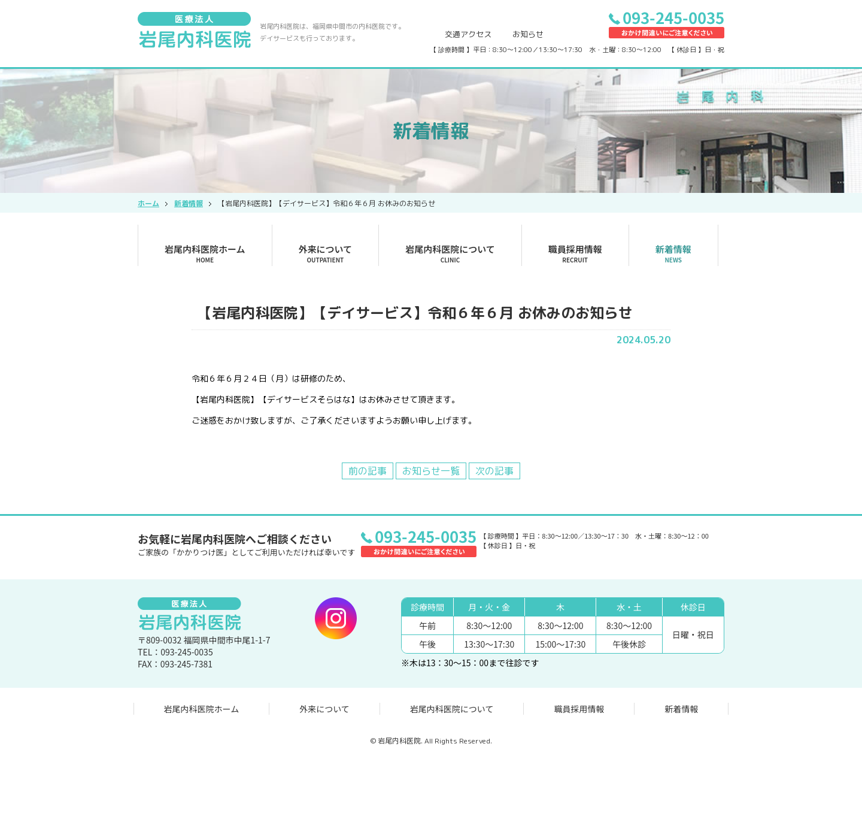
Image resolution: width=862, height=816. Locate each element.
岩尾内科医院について (450, 253)
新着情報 (673, 253)
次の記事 (494, 470)
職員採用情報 (575, 253)
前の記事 (367, 470)
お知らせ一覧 (431, 470)
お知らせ (528, 34)
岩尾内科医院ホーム (205, 253)
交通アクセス (468, 34)
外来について (326, 253)
